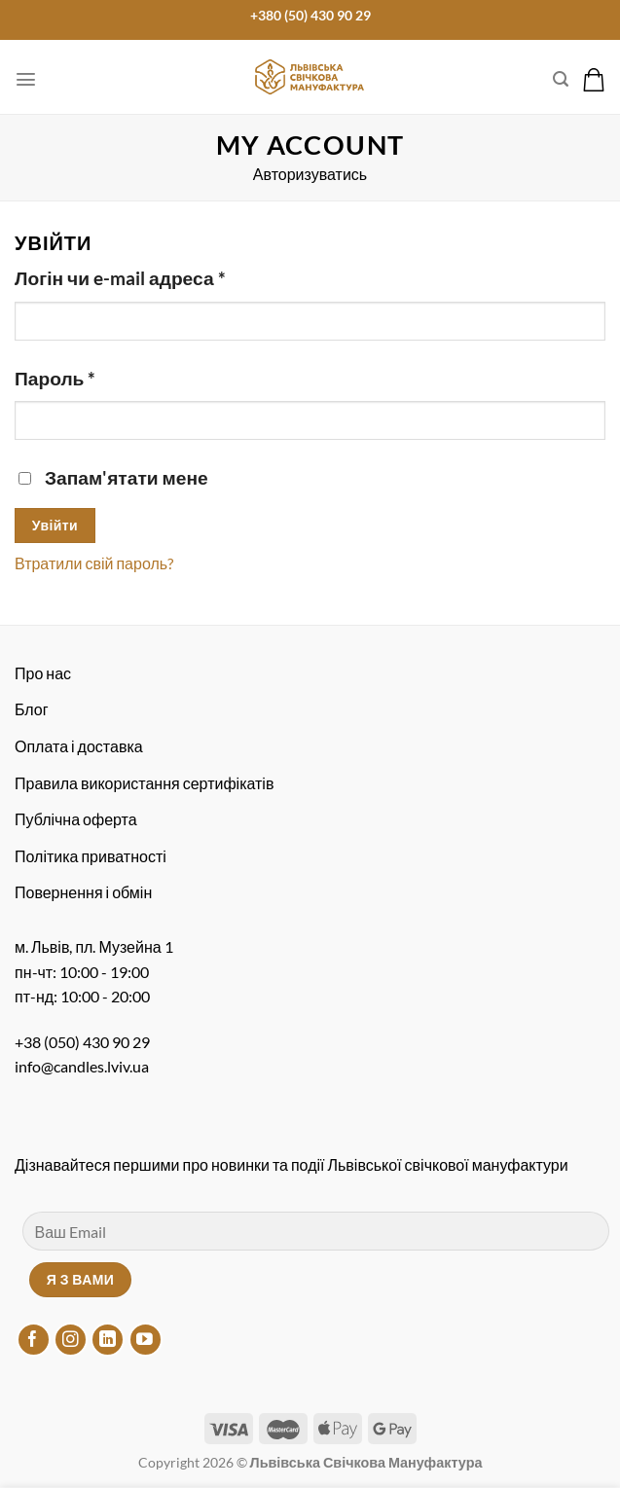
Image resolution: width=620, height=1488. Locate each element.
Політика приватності (90, 856)
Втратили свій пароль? (94, 563)
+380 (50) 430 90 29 (310, 15)
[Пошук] (560, 79)
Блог (32, 709)
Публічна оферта (76, 819)
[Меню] (26, 79)
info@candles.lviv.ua (82, 1066)
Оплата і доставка (79, 746)
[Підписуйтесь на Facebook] (34, 1340)
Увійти (55, 525)
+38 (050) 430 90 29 (82, 1042)
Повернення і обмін (83, 892)
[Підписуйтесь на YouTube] (145, 1340)
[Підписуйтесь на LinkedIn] (108, 1340)
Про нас (43, 673)
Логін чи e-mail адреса (120, 278)
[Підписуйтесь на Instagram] (71, 1340)
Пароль (55, 378)
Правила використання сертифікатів (144, 783)
